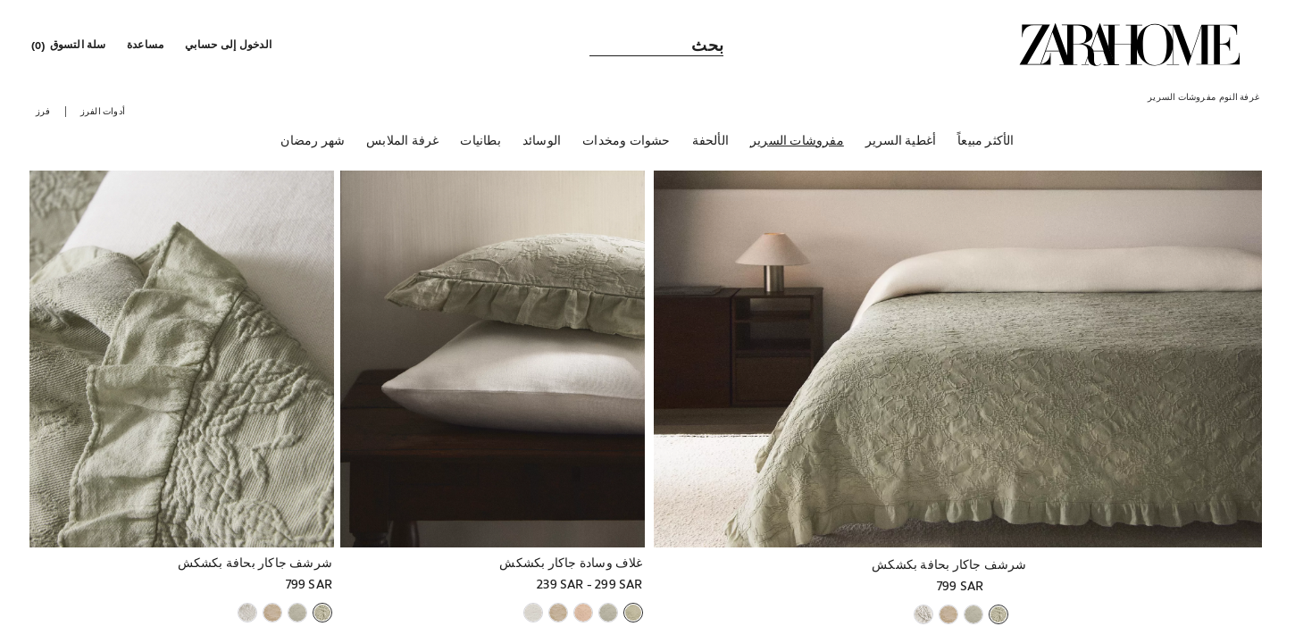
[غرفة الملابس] (402, 142)
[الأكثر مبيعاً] (985, 142)
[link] (1129, 44)
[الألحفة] (710, 142)
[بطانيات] (480, 142)
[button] (230, 45)
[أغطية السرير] (900, 142)
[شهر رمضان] (312, 142)
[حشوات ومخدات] (626, 142)
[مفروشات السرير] (797, 142)
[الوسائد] (541, 142)
